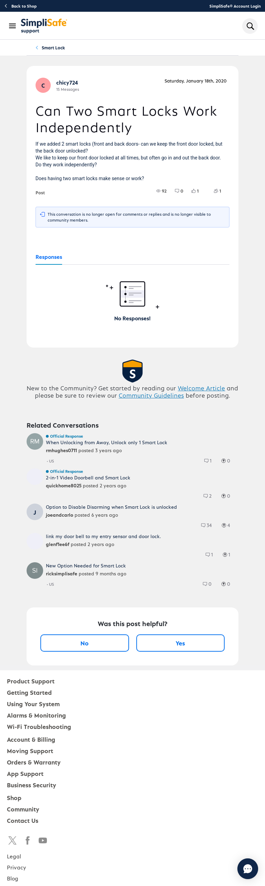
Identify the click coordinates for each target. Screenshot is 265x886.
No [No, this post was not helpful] (84, 642)
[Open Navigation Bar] (13, 25)
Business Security (31, 784)
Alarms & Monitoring (36, 715)
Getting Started (29, 692)
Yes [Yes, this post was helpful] (180, 642)
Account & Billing (31, 739)
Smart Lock (53, 47)
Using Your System (33, 703)
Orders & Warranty (34, 762)
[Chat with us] (229, 868)
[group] (161, 190)
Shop (14, 797)
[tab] (49, 257)
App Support (25, 773)
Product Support (31, 680)
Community (23, 808)
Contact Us (22, 820)
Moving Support (30, 750)
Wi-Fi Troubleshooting (39, 726)
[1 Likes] (199, 190)
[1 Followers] (221, 190)
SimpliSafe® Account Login (235, 5)
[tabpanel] (132, 293)
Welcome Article (201, 387)
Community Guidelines (151, 395)
